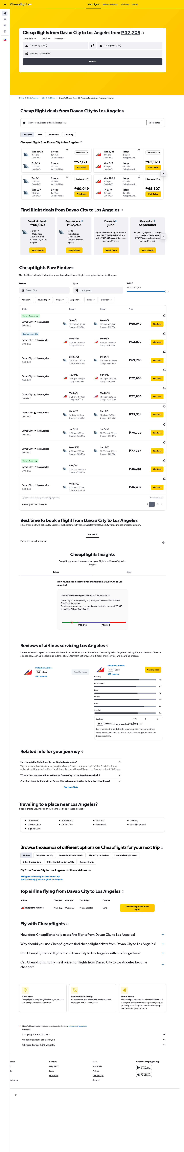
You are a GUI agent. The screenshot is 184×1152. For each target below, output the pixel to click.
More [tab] (133, 547)
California (56, 98)
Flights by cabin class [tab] (103, 830)
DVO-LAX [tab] (97, 509)
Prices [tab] (60, 547)
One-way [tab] (73, 134)
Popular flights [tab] (91, 837)
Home (26, 98)
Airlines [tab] (30, 830)
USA (47, 98)
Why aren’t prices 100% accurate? (98, 1019)
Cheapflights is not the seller (98, 1009)
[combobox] (34, 38)
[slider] (171, 291)
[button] (5, 4)
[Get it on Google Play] (148, 1042)
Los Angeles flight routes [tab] (130, 830)
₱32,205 (135, 32)
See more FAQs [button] (75, 762)
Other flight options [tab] (36, 837)
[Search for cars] (5, 25)
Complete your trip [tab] (49, 830)
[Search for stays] (5, 19)
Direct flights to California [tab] (76, 830)
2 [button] (162, 479)
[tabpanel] (97, 582)
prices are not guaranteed (82, 1001)
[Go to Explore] (5, 31)
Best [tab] (44, 134)
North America (37, 98)
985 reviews (45, 651)
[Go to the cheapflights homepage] (21, 4)
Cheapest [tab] (31, 134)
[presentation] (147, 33)
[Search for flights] (5, 13)
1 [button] (156, 479)
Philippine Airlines (48, 642)
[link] (42, 250)
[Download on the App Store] (148, 1049)
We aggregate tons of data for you (98, 1014)
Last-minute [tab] (57, 134)
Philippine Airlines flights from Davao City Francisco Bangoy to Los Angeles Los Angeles (46, 852)
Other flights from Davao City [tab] (64, 837)
